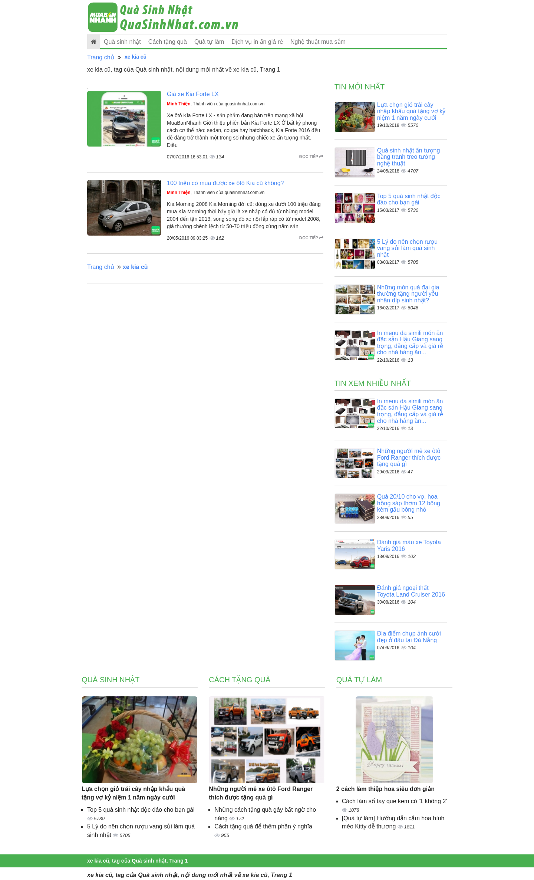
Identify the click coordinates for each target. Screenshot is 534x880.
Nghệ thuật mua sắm (318, 42)
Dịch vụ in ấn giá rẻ (257, 42)
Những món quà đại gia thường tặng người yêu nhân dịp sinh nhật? (408, 293)
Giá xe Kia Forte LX (193, 94)
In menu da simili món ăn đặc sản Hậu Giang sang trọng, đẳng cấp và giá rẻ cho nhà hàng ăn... (410, 343)
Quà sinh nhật (122, 42)
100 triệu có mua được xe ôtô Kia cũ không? (225, 183)
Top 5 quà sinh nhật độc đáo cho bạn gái (409, 199)
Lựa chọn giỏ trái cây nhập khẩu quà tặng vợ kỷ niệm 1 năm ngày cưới (411, 111)
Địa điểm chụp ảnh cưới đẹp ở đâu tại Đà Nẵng (409, 636)
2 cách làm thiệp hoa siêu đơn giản (385, 789)
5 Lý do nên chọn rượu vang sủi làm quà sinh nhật (407, 248)
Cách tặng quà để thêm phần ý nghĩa (263, 826)
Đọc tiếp (311, 156)
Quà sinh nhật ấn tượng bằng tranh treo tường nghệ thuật (408, 157)
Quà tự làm (209, 42)
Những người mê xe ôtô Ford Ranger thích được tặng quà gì (409, 457)
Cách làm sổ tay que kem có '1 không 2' (394, 801)
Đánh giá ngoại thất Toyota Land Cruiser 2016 (411, 591)
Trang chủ (100, 57)
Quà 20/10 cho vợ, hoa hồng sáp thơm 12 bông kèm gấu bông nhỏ (408, 503)
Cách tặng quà (167, 42)
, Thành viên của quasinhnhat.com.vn (215, 103)
